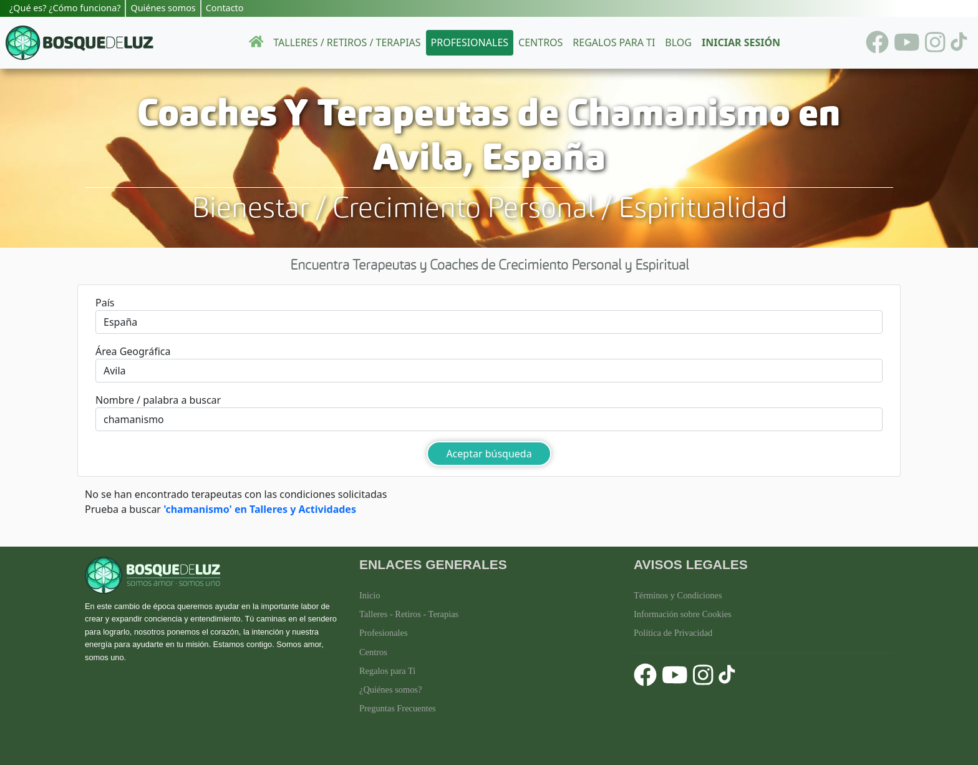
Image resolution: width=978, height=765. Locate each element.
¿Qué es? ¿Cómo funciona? (64, 8)
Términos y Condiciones (678, 595)
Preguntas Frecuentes (397, 708)
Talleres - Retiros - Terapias (408, 614)
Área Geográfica (132, 351)
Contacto (225, 8)
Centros (540, 42)
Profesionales (469, 42)
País (104, 302)
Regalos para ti (614, 42)
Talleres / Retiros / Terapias (346, 42)
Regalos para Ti (387, 671)
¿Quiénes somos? (390, 689)
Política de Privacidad (673, 633)
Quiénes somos (162, 8)
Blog (678, 42)
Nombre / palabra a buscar (158, 400)
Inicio (369, 595)
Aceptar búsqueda (488, 453)
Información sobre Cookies (683, 614)
